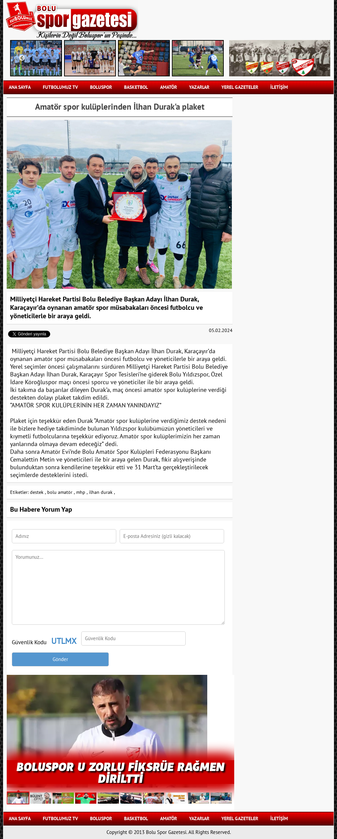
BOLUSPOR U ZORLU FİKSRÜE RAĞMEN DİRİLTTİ (120, 772)
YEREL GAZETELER (239, 87)
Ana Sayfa (20, 87)
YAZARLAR (199, 87)
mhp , (82, 492)
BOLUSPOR (101, 87)
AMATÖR (168, 87)
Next (214, 58)
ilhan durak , (102, 492)
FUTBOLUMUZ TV (60, 87)
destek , (38, 492)
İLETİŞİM (279, 87)
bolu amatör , (61, 492)
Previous (22, 58)
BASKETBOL (136, 87)
